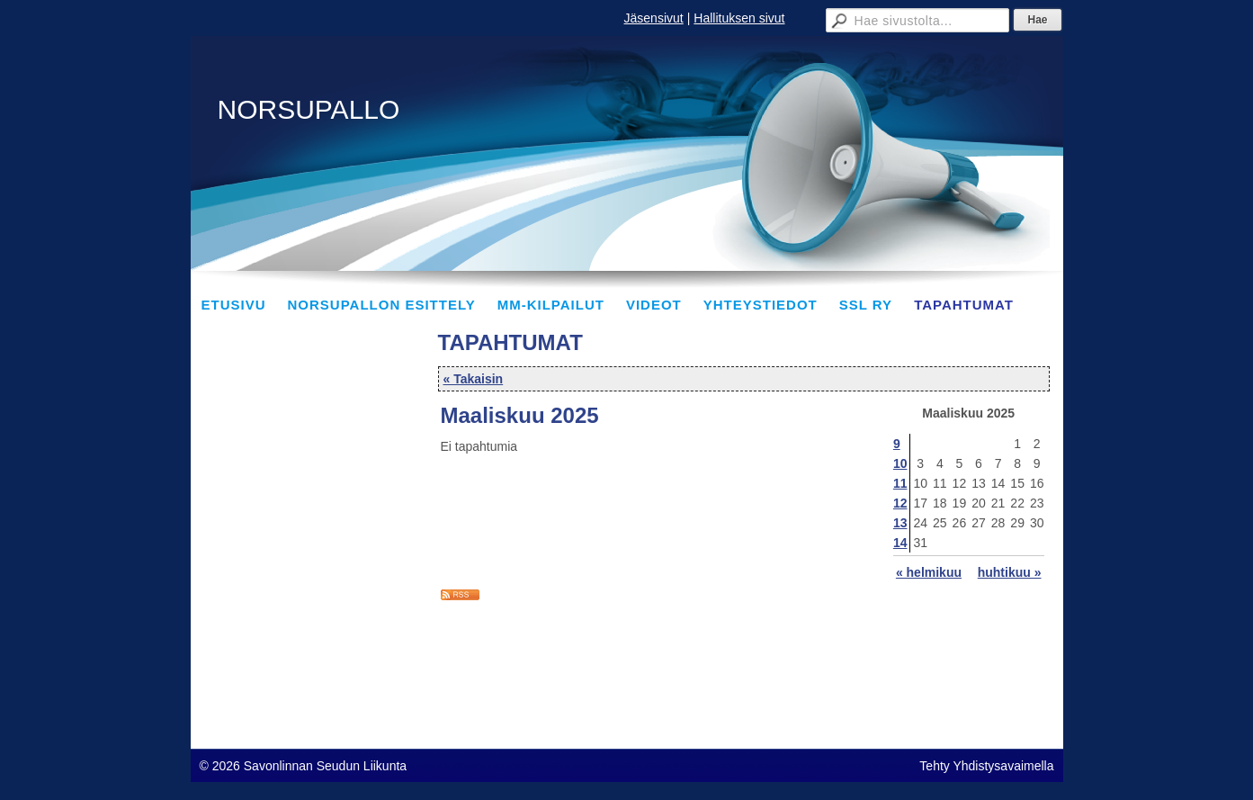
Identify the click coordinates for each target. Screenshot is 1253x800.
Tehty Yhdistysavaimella (986, 766)
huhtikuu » (1010, 572)
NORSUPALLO (309, 109)
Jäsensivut (654, 18)
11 (900, 483)
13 (900, 523)
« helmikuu (929, 572)
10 (900, 463)
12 (900, 503)
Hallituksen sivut (739, 18)
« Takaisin (473, 379)
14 (900, 542)
